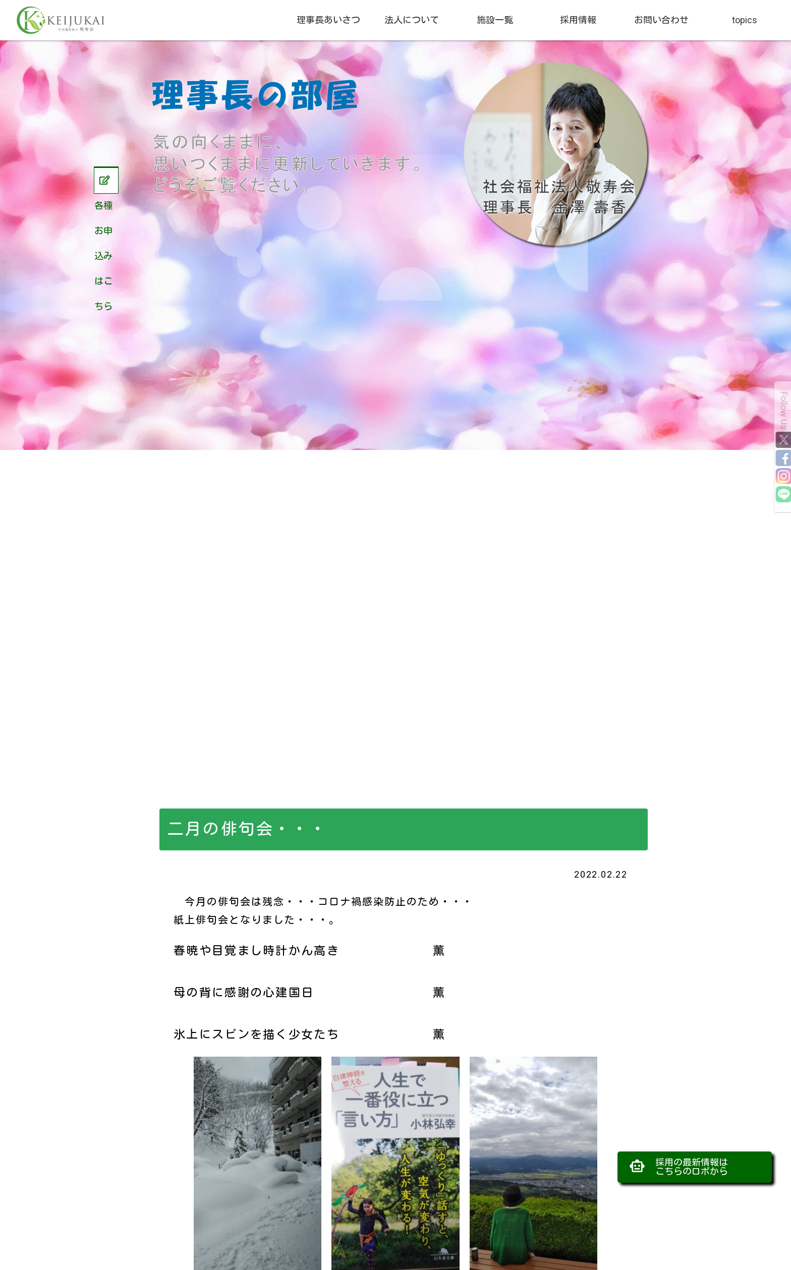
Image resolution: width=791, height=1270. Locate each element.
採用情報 (578, 20)
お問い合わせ (661, 20)
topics (744, 20)
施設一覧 (495, 20)
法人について (411, 20)
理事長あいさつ (328, 20)
